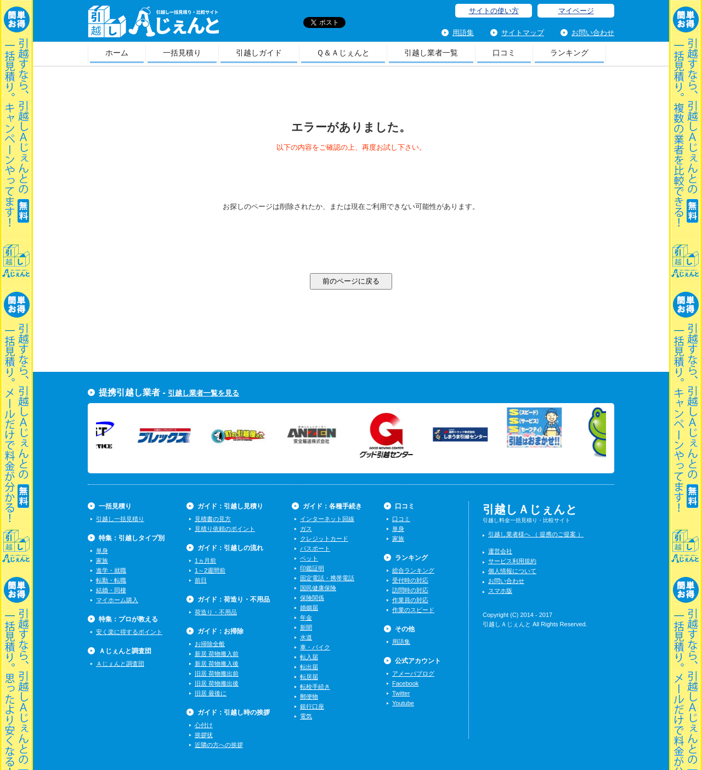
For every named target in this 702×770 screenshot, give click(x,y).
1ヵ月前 (205, 560)
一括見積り (182, 52)
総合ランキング (413, 570)
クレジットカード (324, 538)
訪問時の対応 (410, 590)
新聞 (306, 627)
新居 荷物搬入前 (217, 653)
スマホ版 (500, 590)
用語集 (463, 33)
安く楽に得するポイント (129, 632)
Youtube (403, 703)
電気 (306, 716)
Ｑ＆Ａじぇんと (343, 52)
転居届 (309, 676)
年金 (306, 617)
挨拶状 (204, 735)
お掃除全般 (210, 644)
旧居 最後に (211, 693)
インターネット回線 (327, 519)
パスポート (315, 548)
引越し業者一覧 (431, 52)
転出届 (309, 667)
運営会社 (500, 551)
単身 (102, 550)
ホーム (116, 52)
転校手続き (315, 686)
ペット (309, 558)
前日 (201, 580)
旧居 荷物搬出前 (217, 673)
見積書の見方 (213, 519)
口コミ (504, 52)
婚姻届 (309, 607)
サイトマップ (522, 33)
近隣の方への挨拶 (219, 744)
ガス (306, 528)
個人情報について (512, 571)
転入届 (309, 657)
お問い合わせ (592, 33)
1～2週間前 (210, 570)
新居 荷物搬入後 (217, 663)
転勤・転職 (111, 580)
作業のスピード (413, 610)
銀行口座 (312, 706)
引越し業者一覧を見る (203, 393)
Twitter (401, 693)
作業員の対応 (410, 600)
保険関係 (312, 598)
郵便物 (309, 696)
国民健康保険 (318, 588)
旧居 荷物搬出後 (217, 683)
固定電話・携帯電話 (327, 578)
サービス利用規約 (512, 561)
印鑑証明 (312, 568)
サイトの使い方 (494, 11)
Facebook (405, 683)
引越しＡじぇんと (153, 25)
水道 (306, 637)
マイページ (576, 11)
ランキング (569, 52)
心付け (204, 725)
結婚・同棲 (111, 590)
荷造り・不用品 (216, 612)
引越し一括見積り (120, 519)
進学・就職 (111, 570)
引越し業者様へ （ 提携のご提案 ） (536, 534)
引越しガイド (259, 52)
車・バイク (315, 647)
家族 (102, 560)
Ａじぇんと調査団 (120, 663)
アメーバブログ (413, 673)
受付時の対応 (410, 580)
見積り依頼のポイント (225, 528)
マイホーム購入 (117, 600)
